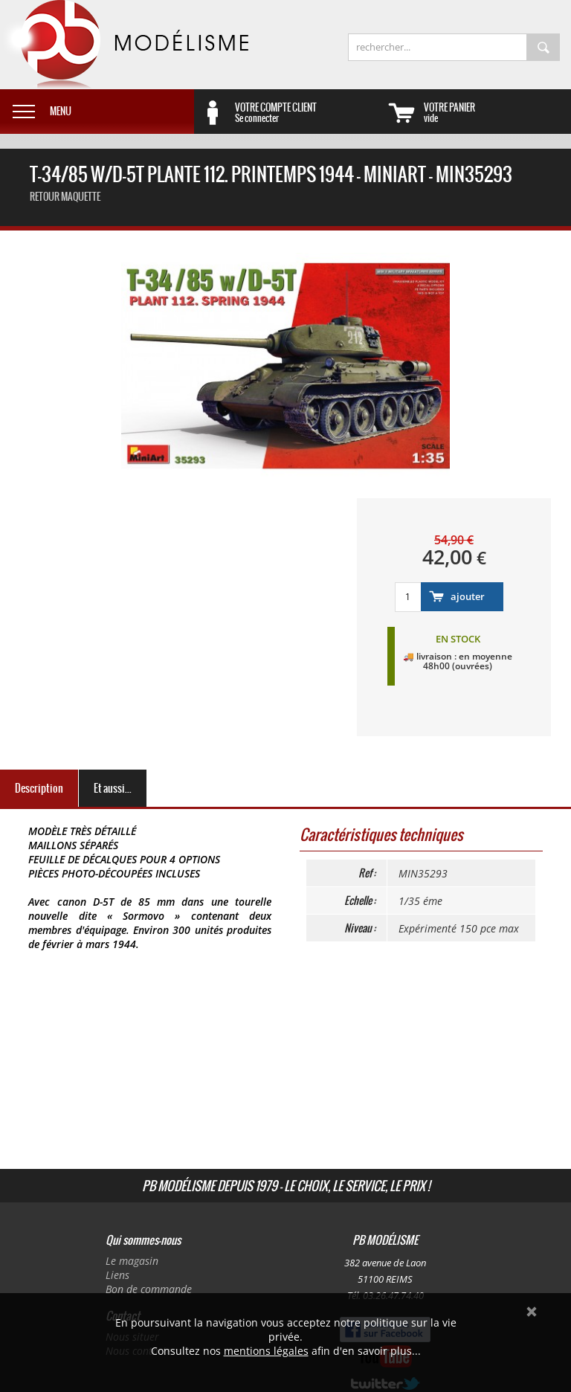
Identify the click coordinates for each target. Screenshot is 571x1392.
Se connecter (308, 112)
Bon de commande (149, 1289)
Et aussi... (113, 788)
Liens (117, 1275)
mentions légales (266, 1351)
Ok (531, 1312)
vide (497, 112)
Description (39, 788)
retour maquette (65, 197)
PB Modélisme (124, 44)
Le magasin (132, 1261)
